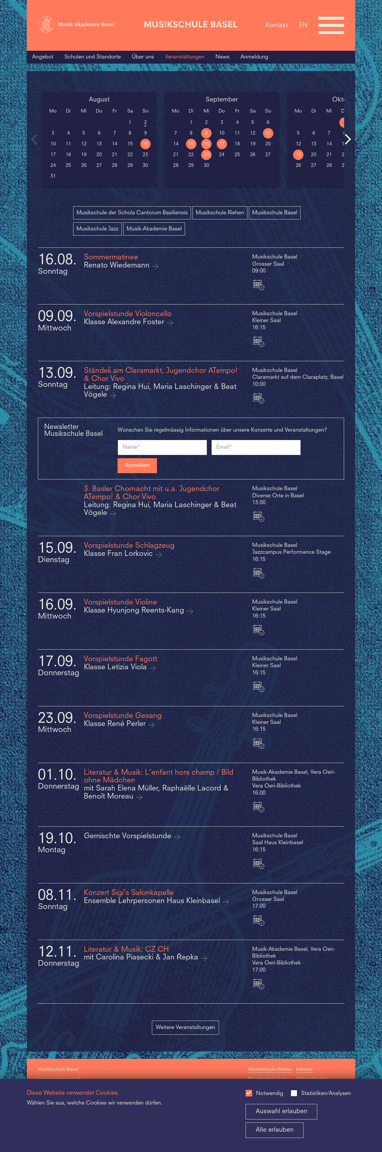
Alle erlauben (275, 1130)
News (222, 57)
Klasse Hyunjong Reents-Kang (135, 610)
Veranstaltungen (184, 57)
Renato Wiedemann (118, 265)
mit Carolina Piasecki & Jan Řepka (142, 957)
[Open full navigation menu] (331, 25)
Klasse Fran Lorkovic (119, 554)
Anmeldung (254, 57)
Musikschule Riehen (220, 213)
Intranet (304, 1069)
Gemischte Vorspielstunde (128, 836)
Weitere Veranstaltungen (185, 1027)
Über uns (143, 57)
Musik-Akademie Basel (154, 229)
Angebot (42, 57)
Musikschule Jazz (97, 229)
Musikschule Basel (274, 213)
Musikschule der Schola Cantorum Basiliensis (132, 213)
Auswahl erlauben (281, 1111)
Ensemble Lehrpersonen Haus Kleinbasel (153, 901)
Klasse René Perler (116, 724)
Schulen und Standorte (92, 57)
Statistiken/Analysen (326, 1093)
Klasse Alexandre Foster (125, 322)
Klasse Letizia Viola (116, 667)
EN (303, 25)
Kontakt (277, 25)
